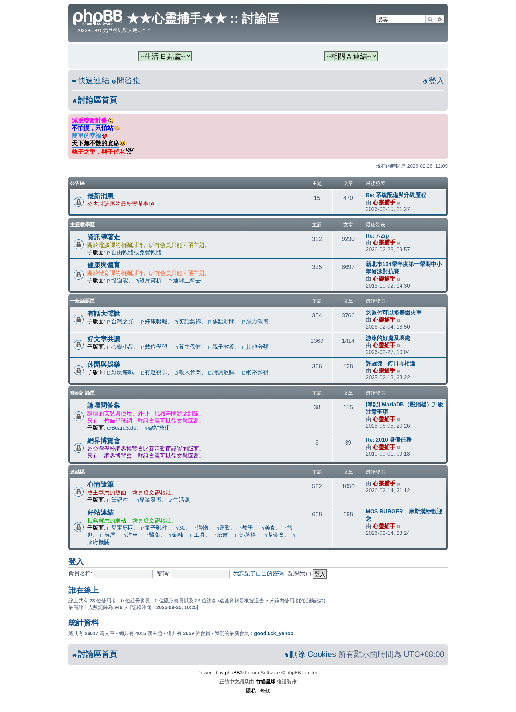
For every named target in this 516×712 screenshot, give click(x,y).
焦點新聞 (221, 321)
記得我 (299, 573)
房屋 (108, 535)
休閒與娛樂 (103, 364)
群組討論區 (82, 393)
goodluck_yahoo (273, 633)
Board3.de (121, 428)
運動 (223, 528)
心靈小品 (120, 347)
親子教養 (221, 347)
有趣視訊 (154, 372)
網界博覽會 (103, 440)
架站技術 (156, 428)
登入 (76, 561)
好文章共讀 (103, 338)
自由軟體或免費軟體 (134, 252)
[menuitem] (126, 81)
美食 (268, 528)
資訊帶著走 (103, 237)
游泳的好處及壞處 (388, 338)
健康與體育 (103, 265)
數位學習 (154, 347)
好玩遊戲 (120, 372)
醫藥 (152, 535)
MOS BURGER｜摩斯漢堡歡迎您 (404, 515)
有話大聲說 (103, 313)
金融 (175, 535)
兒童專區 (120, 528)
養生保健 (187, 347)
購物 (200, 528)
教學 (245, 528)
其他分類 (255, 347)
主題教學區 (82, 224)
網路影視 (255, 372)
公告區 (77, 183)
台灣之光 (120, 321)
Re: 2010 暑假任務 (389, 440)
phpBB (232, 672)
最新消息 (100, 196)
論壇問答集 (103, 405)
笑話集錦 (187, 321)
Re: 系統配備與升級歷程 (396, 195)
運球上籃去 (185, 280)
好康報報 (154, 321)
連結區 (77, 472)
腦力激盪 (255, 321)
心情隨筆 (100, 484)
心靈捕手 (384, 202)
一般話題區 (82, 301)
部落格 (245, 535)
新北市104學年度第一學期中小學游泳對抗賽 (404, 267)
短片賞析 (148, 280)
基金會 (273, 535)
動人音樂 (187, 372)
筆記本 (117, 500)
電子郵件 (154, 528)
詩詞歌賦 (221, 372)
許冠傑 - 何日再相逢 (390, 363)
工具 (197, 535)
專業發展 (148, 500)
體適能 (117, 280)
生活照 (179, 500)
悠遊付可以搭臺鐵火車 (394, 312)
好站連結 (100, 512)
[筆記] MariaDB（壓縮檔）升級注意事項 (404, 408)
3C (180, 528)
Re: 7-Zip (377, 236)
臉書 (220, 535)
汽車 (130, 535)
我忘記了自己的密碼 (258, 573)
